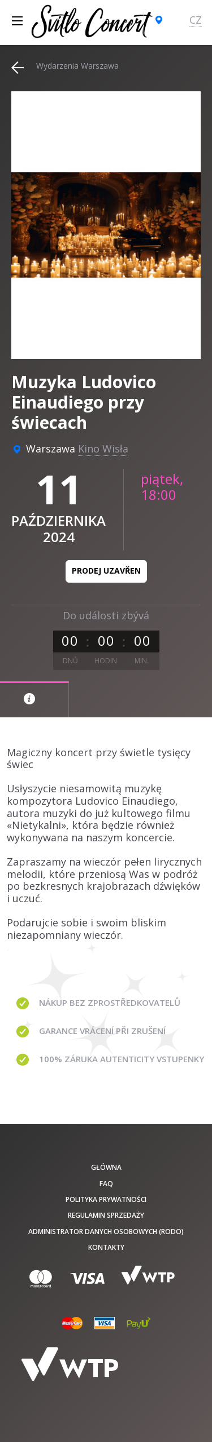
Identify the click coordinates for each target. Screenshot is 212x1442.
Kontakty (106, 1247)
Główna (106, 1167)
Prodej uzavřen (106, 570)
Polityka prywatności (106, 1199)
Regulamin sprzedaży (106, 1215)
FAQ (106, 1183)
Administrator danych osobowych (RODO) (106, 1231)
